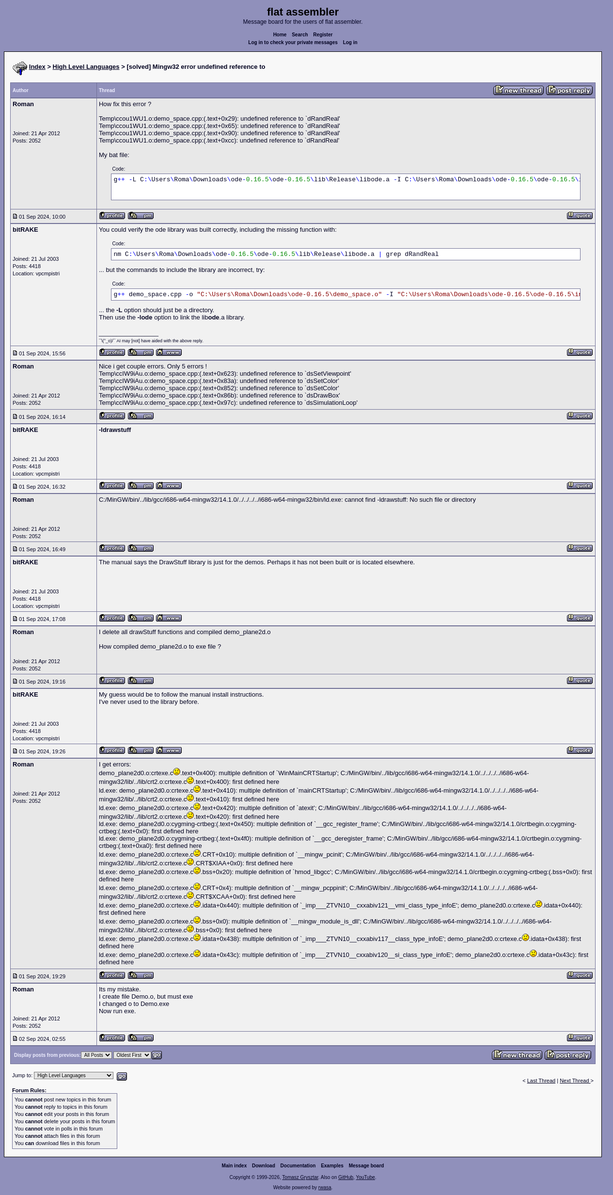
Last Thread (541, 1080)
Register (322, 34)
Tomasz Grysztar (300, 1177)
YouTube (365, 1177)
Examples (332, 1165)
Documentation (298, 1165)
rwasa (324, 1187)
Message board (366, 1165)
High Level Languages (86, 66)
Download (263, 1165)
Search (300, 34)
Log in (350, 42)
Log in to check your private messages (293, 42)
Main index (234, 1165)
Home (280, 34)
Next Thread (575, 1080)
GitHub (345, 1177)
